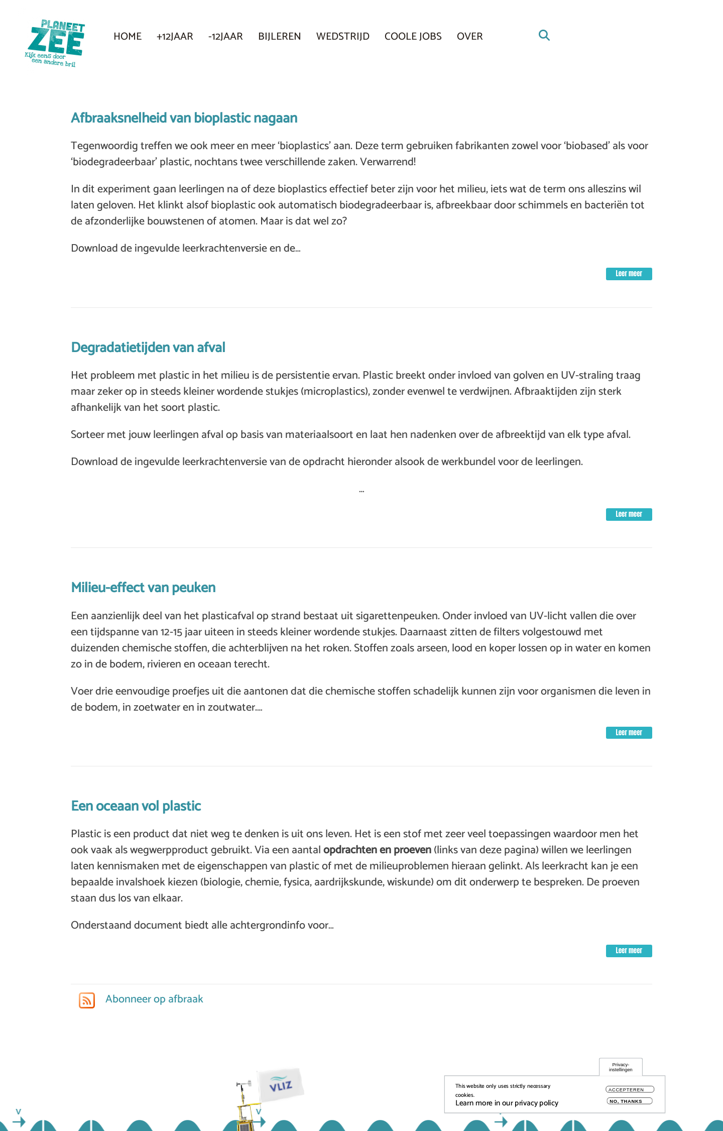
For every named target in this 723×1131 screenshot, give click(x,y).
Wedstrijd (343, 36)
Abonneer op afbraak (153, 999)
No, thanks (626, 1104)
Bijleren (279, 36)
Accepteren (626, 1093)
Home (127, 36)
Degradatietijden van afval (148, 348)
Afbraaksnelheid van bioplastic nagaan (184, 118)
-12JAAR (225, 36)
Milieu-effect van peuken (143, 588)
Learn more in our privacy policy (506, 1106)
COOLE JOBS (413, 36)
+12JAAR (175, 36)
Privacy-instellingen (621, 1070)
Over (470, 36)
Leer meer (629, 273)
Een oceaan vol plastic (136, 806)
